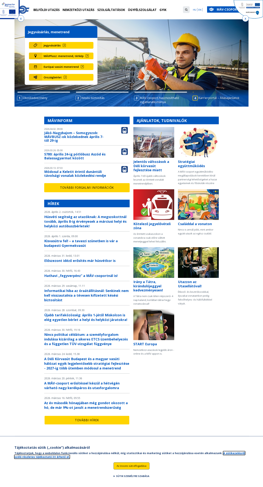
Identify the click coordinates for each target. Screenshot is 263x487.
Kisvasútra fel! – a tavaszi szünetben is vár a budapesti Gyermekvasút (81, 243)
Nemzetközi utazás (78, 10)
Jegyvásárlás (52, 45)
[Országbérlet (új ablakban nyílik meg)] (68, 77)
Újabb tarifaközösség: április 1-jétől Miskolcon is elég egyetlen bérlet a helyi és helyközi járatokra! (85, 317)
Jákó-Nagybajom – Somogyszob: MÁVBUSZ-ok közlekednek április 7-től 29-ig (73, 137)
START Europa (145, 344)
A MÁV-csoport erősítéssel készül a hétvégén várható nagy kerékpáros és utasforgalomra (82, 385)
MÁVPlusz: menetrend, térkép (64, 56)
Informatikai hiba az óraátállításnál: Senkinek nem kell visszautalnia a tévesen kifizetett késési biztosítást (86, 295)
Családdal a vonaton (195, 224)
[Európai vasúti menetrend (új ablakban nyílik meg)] (68, 67)
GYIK (163, 10)
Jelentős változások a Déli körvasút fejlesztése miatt (151, 165)
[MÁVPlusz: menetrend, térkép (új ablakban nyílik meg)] (68, 56)
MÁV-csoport (228, 9)
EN (199, 9)
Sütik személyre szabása (132, 477)
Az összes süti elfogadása (131, 467)
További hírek (87, 420)
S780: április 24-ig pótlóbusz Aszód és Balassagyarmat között (74, 156)
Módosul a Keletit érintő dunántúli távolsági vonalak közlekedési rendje (75, 173)
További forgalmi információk (87, 188)
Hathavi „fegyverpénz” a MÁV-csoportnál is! (81, 275)
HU (194, 9)
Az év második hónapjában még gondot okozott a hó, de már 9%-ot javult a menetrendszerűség (86, 405)
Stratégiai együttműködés (191, 163)
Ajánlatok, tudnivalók (162, 120)
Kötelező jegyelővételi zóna (152, 226)
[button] (186, 9)
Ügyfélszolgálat (142, 10)
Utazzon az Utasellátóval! (190, 284)
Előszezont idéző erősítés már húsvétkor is (80, 260)
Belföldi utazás (46, 10)
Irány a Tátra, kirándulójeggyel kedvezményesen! (148, 286)
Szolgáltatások (111, 10)
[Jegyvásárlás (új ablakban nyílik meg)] (68, 45)
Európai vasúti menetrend (61, 67)
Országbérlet (53, 77)
